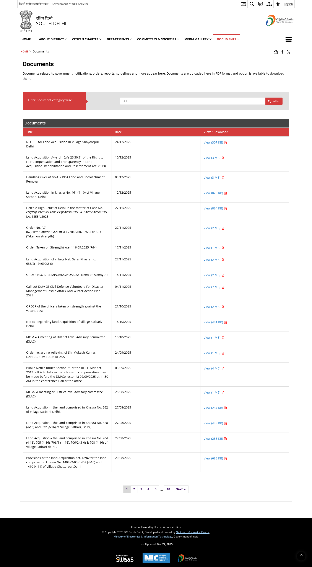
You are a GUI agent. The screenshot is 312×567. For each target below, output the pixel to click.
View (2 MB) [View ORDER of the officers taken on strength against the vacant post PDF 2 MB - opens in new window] (214, 307)
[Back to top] (301, 556)
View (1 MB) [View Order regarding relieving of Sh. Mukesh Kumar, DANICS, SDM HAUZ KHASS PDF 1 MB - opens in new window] (214, 353)
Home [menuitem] (26, 39)
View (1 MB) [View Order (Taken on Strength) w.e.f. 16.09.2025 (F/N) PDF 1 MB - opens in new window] (214, 248)
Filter (274, 101)
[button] (289, 39)
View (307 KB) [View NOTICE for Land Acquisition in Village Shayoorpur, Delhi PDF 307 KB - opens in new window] (215, 142)
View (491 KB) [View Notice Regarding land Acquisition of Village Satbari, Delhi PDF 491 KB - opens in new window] (215, 322)
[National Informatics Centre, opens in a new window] (156, 558)
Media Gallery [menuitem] (198, 39)
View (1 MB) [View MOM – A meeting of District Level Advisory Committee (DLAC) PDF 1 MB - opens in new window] (214, 337)
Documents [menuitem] (228, 39)
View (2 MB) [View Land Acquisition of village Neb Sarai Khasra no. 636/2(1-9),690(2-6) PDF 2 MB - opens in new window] (214, 260)
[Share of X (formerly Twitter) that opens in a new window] (288, 52)
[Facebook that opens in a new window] (282, 52)
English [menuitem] (288, 4)
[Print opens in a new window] (276, 52)
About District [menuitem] (53, 39)
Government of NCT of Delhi (70, 4)
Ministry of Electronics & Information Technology (143, 536)
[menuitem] (243, 4)
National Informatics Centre (192, 532)
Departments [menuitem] (119, 39)
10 (168, 489)
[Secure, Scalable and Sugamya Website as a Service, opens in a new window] (124, 558)
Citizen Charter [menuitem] (87, 39)
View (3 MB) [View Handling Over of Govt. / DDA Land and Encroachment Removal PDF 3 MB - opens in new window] (214, 177)
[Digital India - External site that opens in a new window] (274, 29)
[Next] (180, 489)
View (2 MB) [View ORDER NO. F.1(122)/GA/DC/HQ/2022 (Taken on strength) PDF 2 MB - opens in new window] (214, 275)
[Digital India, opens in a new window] (187, 558)
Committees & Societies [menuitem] (158, 39)
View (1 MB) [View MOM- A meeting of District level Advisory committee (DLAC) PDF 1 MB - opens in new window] (214, 392)
